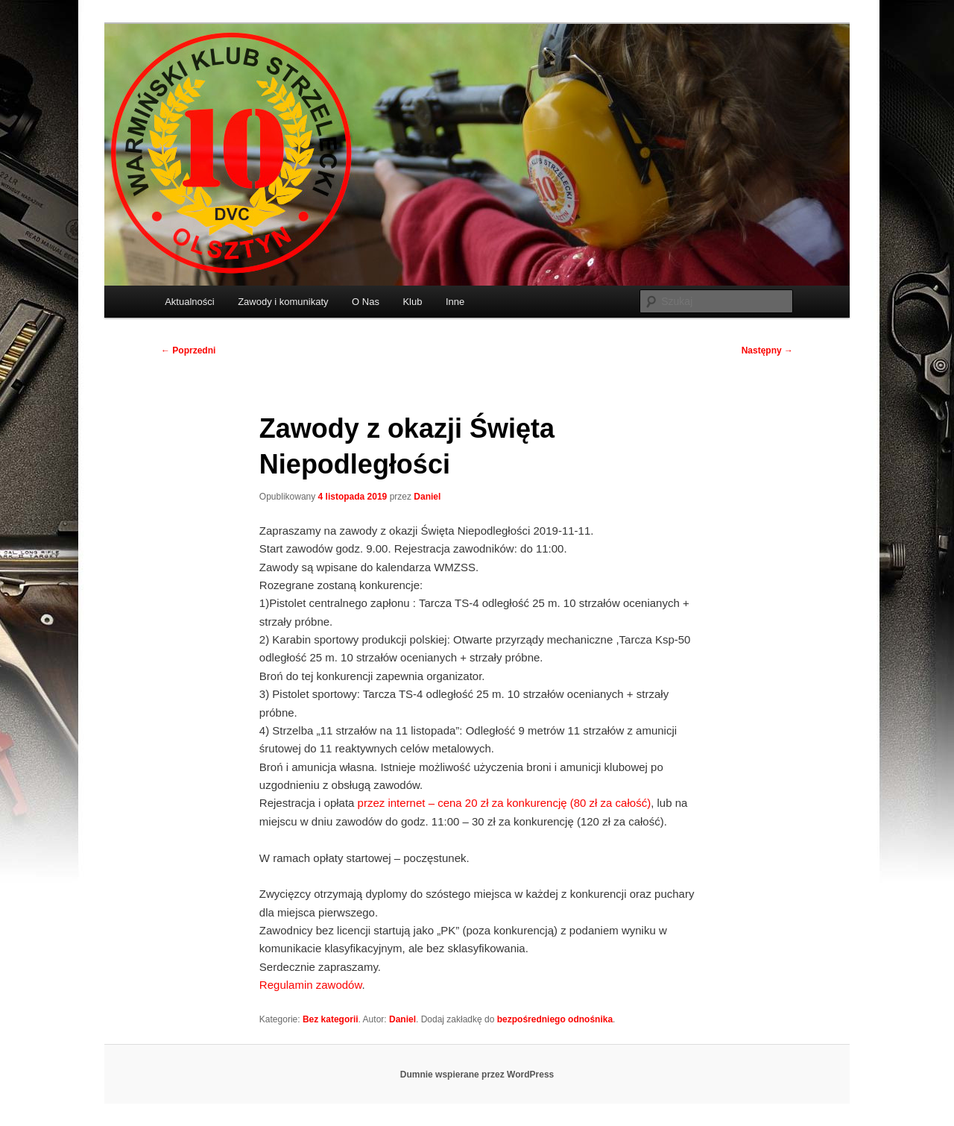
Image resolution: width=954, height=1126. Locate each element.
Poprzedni (188, 350)
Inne (455, 301)
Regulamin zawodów (310, 984)
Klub (412, 301)
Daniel (427, 496)
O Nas (365, 301)
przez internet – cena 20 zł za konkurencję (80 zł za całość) (504, 802)
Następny (767, 350)
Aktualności (189, 301)
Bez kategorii (330, 1019)
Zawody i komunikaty (283, 301)
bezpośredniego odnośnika (555, 1019)
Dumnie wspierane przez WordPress (477, 1074)
